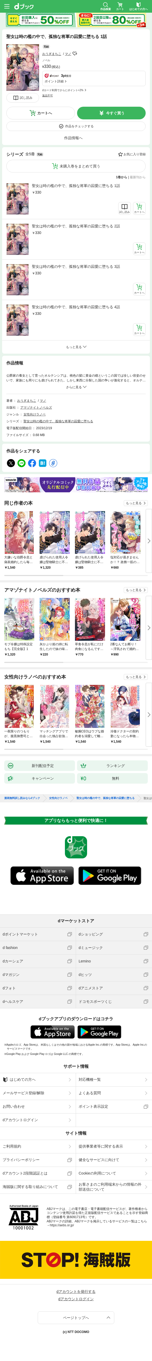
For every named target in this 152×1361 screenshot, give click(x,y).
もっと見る (134, 503)
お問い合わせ (14, 1106)
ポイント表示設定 (93, 1106)
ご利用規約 (12, 1146)
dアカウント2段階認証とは (25, 1173)
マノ (68, 54)
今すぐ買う (115, 113)
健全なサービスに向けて (99, 1160)
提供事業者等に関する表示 (101, 1146)
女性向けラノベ (34, 414)
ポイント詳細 (54, 81)
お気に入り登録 (135, 154)
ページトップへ (76, 1318)
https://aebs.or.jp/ (62, 1225)
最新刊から (138, 177)
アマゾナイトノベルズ (36, 407)
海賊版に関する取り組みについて (30, 1187)
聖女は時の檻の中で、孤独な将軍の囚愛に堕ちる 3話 (76, 266)
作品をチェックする (79, 126)
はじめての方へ (19, 1079)
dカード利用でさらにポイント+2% (62, 90)
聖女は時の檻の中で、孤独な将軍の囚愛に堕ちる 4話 (76, 307)
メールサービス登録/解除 (23, 1093)
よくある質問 (90, 1093)
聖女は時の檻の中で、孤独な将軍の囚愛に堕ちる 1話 (76, 186)
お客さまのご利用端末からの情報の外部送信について (110, 1186)
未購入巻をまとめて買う (80, 166)
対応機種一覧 (90, 1079)
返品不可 (47, 95)
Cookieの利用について (97, 1173)
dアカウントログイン (20, 1120)
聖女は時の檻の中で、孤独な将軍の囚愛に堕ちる (58, 421)
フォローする (75, 53)
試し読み (26, 98)
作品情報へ (73, 138)
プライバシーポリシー (21, 1160)
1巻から (121, 177)
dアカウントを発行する (76, 1291)
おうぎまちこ (51, 54)
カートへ (44, 113)
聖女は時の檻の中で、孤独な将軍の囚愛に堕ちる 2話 (76, 226)
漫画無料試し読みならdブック (22, 798)
